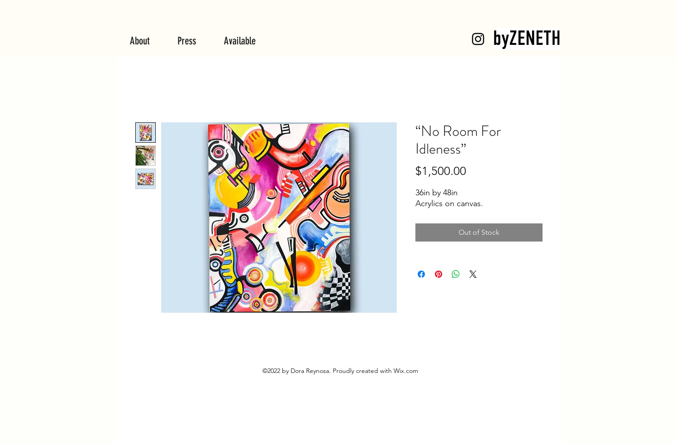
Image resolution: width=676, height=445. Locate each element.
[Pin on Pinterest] (438, 274)
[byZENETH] (478, 39)
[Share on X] (473, 274)
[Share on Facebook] (421, 274)
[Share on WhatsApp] (455, 274)
